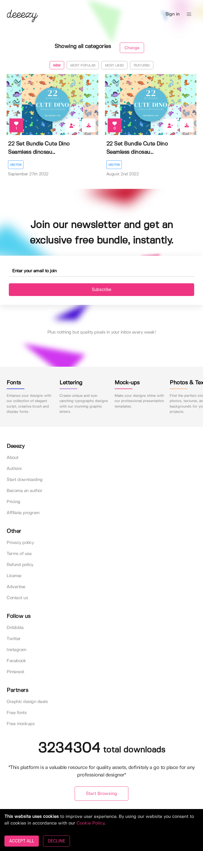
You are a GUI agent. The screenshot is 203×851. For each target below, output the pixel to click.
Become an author (24, 491)
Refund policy (20, 565)
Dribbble (15, 628)
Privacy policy (20, 543)
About (12, 458)
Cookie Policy (90, 823)
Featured (142, 65)
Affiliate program (23, 513)
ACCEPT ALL (21, 841)
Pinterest (15, 672)
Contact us (17, 598)
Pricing (13, 502)
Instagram (16, 650)
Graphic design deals (27, 702)
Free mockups (20, 724)
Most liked (114, 65)
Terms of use (19, 554)
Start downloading (25, 480)
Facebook (16, 661)
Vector (15, 164)
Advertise (16, 587)
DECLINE (56, 841)
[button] (189, 14)
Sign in (173, 14)
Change (131, 48)
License (14, 576)
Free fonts (16, 713)
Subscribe (101, 289)
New (57, 65)
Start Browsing (101, 794)
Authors (14, 469)
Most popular (82, 65)
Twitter (14, 639)
